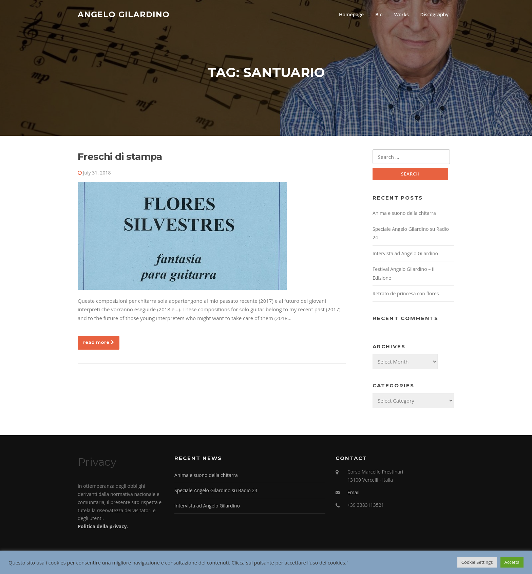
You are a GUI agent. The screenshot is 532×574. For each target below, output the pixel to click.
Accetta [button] (512, 562)
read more (98, 343)
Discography (434, 14)
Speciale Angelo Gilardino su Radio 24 (216, 491)
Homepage (351, 14)
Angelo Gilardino (124, 14)
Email (353, 493)
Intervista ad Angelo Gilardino (405, 254)
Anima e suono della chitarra (404, 214)
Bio (379, 14)
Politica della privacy (102, 527)
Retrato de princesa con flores (406, 294)
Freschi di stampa (120, 157)
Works (401, 14)
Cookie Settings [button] (477, 562)
